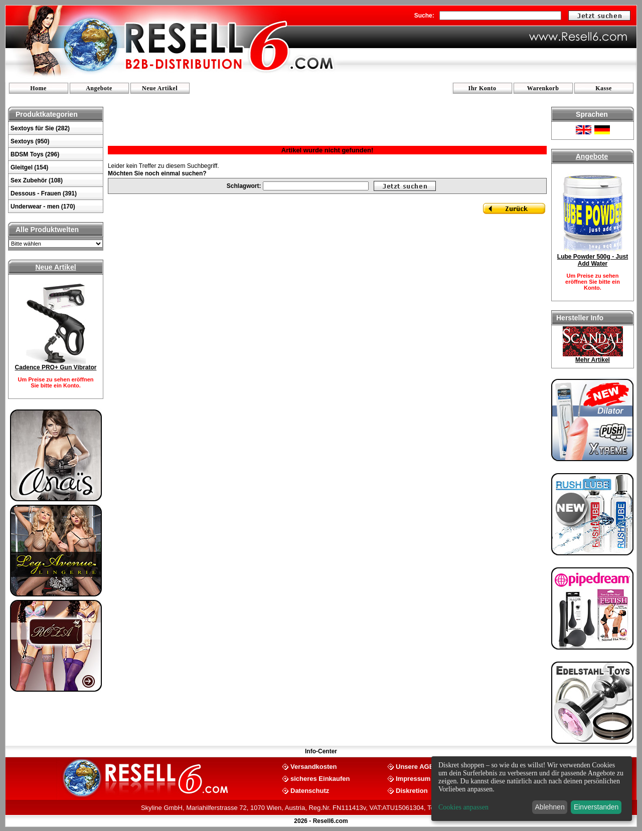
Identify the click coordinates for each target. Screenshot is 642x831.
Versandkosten (313, 766)
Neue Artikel (160, 88)
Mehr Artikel (592, 359)
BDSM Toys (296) (35, 154)
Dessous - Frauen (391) (44, 193)
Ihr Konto (482, 88)
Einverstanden (596, 807)
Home (38, 88)
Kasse (603, 88)
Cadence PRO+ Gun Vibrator (56, 367)
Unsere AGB (415, 766)
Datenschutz (309, 790)
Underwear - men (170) (43, 206)
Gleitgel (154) (29, 167)
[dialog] (531, 788)
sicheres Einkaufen (320, 778)
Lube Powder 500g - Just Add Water (592, 260)
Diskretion (412, 790)
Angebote (99, 88)
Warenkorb (543, 88)
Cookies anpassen (463, 807)
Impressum (413, 778)
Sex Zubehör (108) (37, 180)
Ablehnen (550, 807)
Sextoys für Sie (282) (40, 128)
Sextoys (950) (30, 141)
